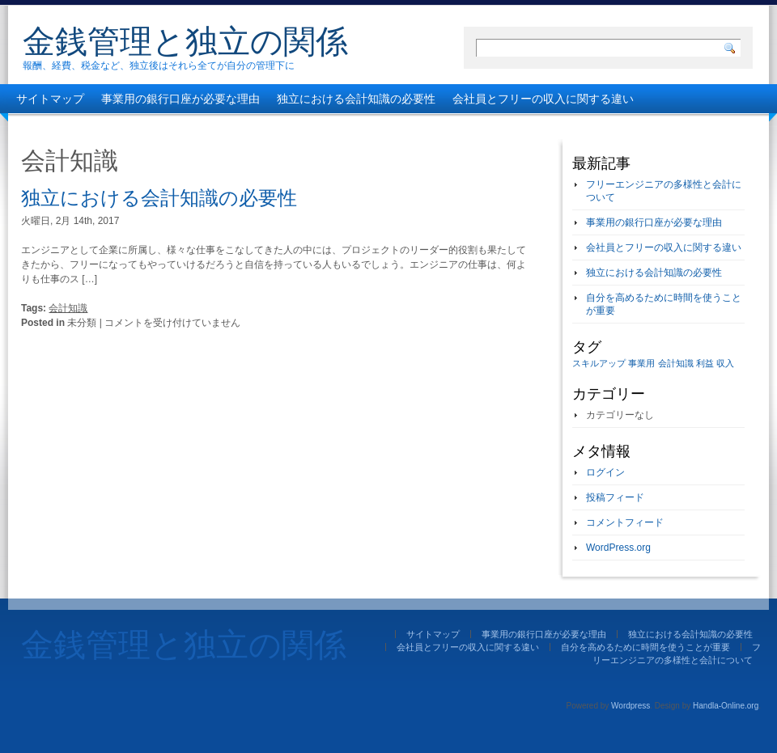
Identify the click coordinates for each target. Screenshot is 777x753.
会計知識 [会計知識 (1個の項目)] (676, 363)
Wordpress (630, 705)
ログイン (605, 472)
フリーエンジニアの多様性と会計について (356, 127)
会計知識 (68, 308)
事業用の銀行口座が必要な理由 (180, 98)
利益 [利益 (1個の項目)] (705, 363)
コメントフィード (625, 522)
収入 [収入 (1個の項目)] (725, 363)
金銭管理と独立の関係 (185, 41)
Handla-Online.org (725, 705)
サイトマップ (50, 98)
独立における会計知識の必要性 (356, 98)
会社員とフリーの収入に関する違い (543, 98)
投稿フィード (615, 497)
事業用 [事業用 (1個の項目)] (641, 363)
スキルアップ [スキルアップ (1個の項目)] (599, 363)
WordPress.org (618, 547)
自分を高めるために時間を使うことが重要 (123, 127)
